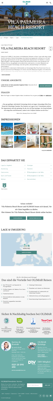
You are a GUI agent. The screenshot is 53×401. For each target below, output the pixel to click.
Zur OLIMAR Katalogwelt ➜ (42, 355)
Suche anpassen (45, 86)
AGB (3, 393)
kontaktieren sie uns (35, 218)
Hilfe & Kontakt (33, 393)
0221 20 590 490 (18, 365)
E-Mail (41, 95)
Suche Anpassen (17, 218)
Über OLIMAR (21, 393)
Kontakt (27, 393)
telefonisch (48, 95)
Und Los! (47, 385)
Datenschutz (14, 393)
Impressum (7, 393)
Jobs (20, 395)
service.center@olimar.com (18, 370)
